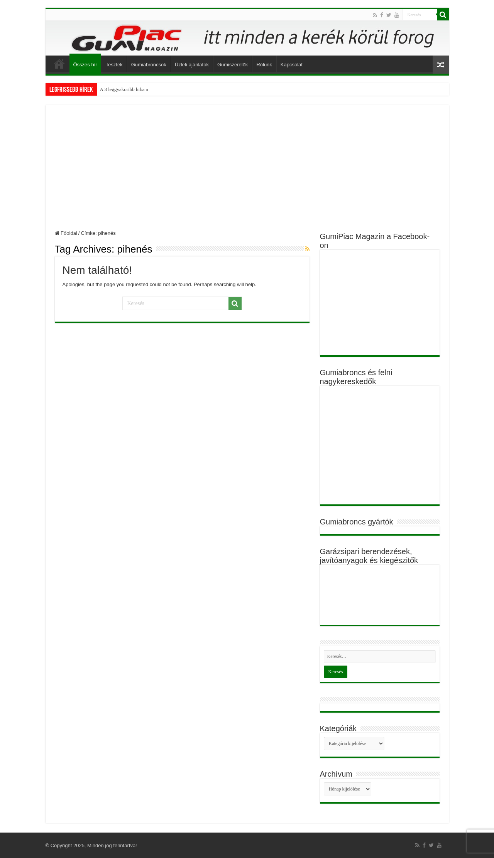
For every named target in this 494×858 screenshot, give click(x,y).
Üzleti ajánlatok (192, 64)
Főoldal (59, 64)
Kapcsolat (292, 64)
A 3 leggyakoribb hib (121, 89)
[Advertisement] (247, 172)
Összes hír (85, 64)
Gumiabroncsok (148, 64)
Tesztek (114, 64)
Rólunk (264, 64)
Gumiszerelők (232, 64)
